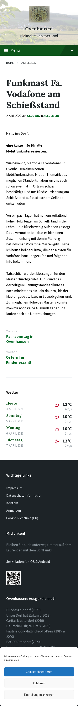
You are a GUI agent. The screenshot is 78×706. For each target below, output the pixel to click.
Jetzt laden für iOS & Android (28, 561)
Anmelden (13, 510)
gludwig (33, 116)
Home (10, 63)
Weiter (11, 352)
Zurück (11, 331)
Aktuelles (28, 63)
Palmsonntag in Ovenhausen (19, 339)
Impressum (14, 488)
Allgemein (51, 116)
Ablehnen (39, 683)
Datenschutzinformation (24, 495)
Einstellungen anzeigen (39, 695)
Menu (39, 50)
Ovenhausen (39, 29)
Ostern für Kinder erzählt (18, 360)
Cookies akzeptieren (39, 672)
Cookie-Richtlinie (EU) (22, 518)
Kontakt (12, 503)
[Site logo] (39, 21)
